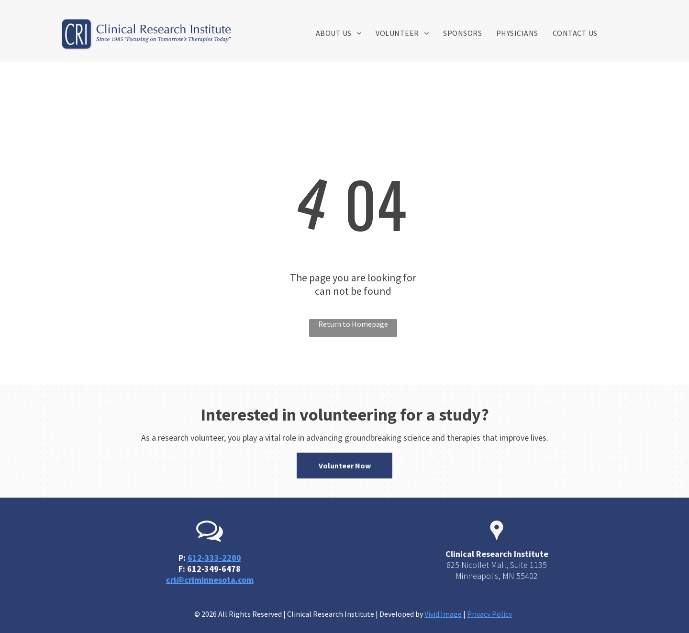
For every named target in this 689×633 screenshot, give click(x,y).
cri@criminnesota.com (210, 579)
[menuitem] (338, 33)
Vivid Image (443, 614)
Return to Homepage (353, 324)
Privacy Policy (489, 614)
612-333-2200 (214, 557)
